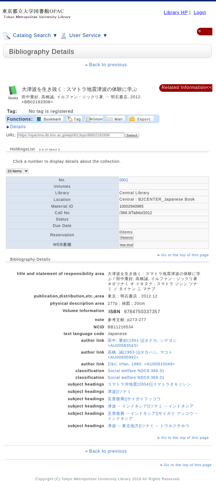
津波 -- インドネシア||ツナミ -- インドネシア (151, 406)
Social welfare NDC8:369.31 (136, 370)
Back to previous (108, 64)
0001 (124, 180)
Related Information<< (187, 87)
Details (18, 126)
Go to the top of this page (185, 255)
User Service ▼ (83, 35)
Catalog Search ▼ (30, 35)
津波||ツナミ (119, 391)
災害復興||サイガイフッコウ (134, 399)
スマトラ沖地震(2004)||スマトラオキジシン (149, 384)
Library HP (176, 12)
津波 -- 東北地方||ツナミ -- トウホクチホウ (149, 425)
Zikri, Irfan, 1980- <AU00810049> (141, 364)
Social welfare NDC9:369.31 (136, 377)
